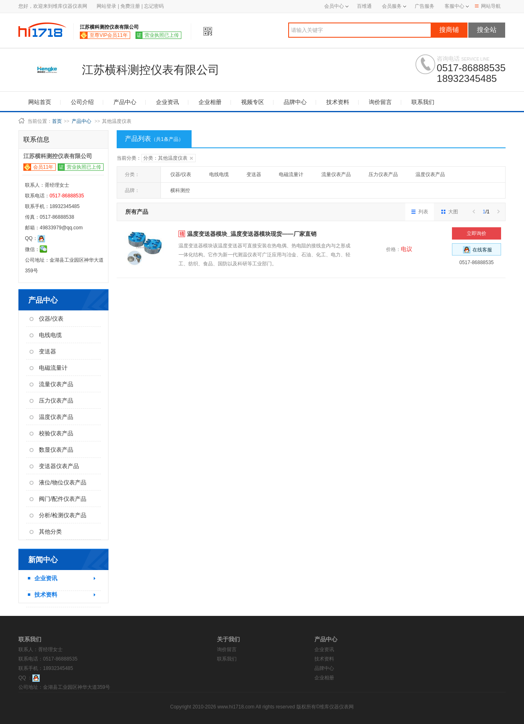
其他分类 (45, 531)
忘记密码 (154, 6)
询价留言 (380, 102)
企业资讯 (167, 102)
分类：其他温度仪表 (168, 158)
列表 (419, 212)
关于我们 (228, 639)
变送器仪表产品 (54, 466)
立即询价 (476, 233)
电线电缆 (45, 335)
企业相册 (210, 102)
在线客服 (477, 249)
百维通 (364, 6)
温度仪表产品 (51, 417)
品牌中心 (295, 102)
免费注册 (130, 6)
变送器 (42, 351)
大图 (449, 212)
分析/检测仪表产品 (57, 515)
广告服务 (424, 6)
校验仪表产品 (51, 433)
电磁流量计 (48, 367)
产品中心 (124, 102)
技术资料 (337, 102)
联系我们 (422, 102)
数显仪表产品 (51, 449)
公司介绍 (82, 102)
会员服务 (392, 6)
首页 (57, 121)
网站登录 (106, 6)
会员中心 (336, 6)
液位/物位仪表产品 (57, 482)
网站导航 (488, 6)
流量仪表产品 (51, 384)
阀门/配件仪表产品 (57, 498)
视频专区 (252, 102)
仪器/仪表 (46, 318)
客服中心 (454, 6)
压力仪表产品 (51, 400)
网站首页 (39, 102)
